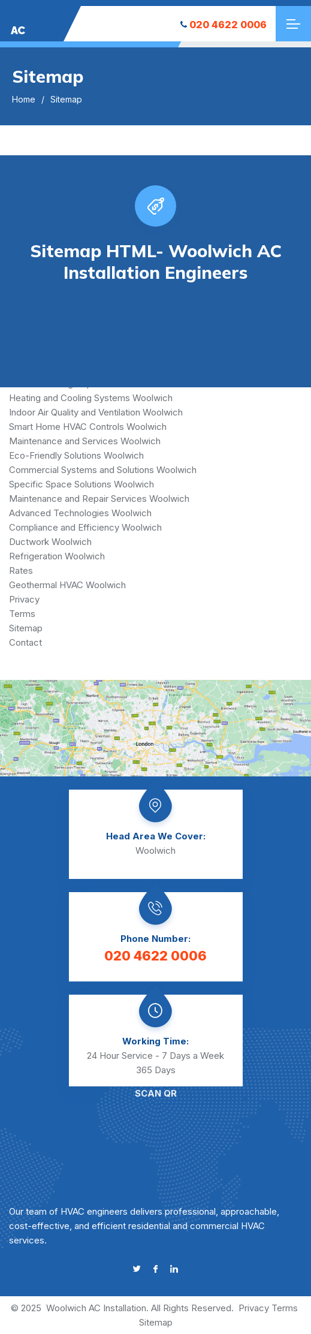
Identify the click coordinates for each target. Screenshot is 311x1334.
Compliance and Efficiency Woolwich (85, 527)
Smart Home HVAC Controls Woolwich (88, 426)
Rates (21, 570)
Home (23, 99)
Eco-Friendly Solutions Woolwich (76, 455)
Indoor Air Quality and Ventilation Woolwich (96, 412)
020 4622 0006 (223, 25)
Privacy (24, 599)
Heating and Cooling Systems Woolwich (91, 397)
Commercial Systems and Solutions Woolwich (103, 469)
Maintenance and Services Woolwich (85, 441)
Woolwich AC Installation (96, 1308)
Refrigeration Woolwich (57, 556)
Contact (25, 642)
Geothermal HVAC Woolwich (67, 585)
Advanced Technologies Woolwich (80, 513)
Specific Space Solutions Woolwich (81, 484)
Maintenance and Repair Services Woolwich (99, 498)
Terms (22, 613)
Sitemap (26, 628)
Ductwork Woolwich (50, 541)
